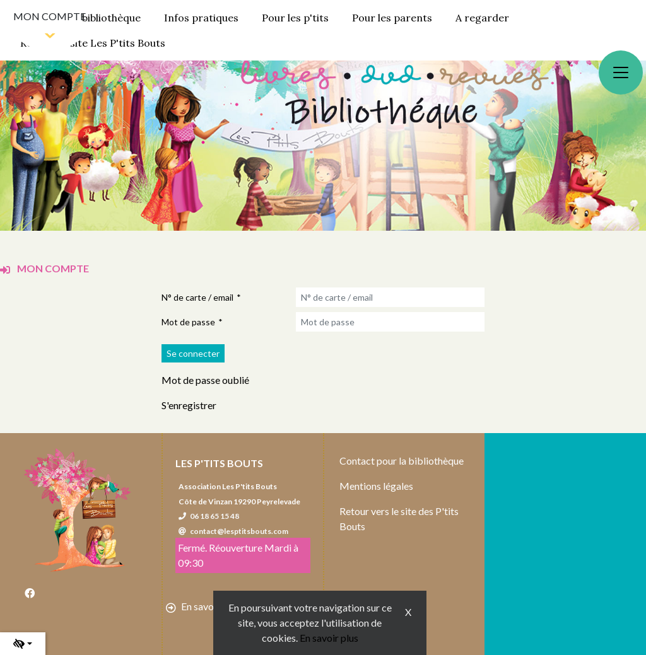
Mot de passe (188, 321)
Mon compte (49, 16)
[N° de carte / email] (390, 297)
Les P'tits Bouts (219, 463)
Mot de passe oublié (205, 380)
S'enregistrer (189, 405)
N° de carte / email (197, 297)
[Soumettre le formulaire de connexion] (193, 353)
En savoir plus (329, 638)
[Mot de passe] (390, 322)
